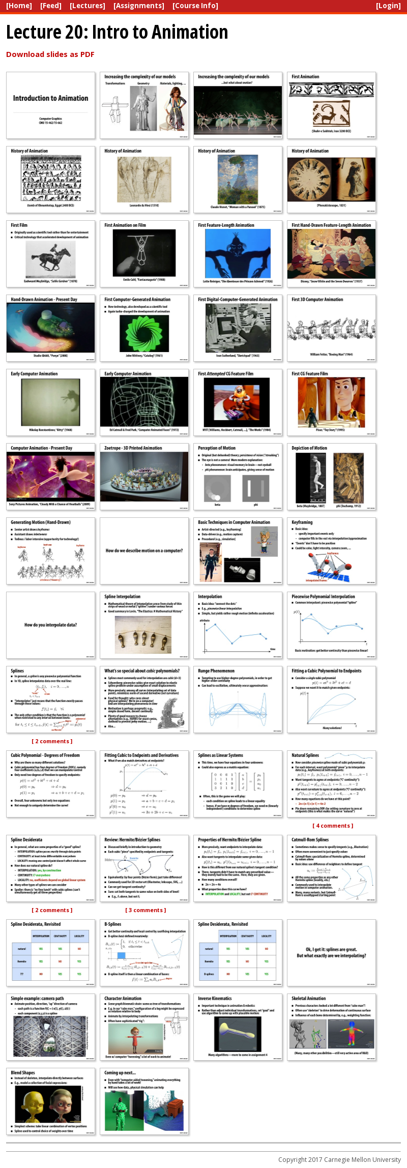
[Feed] (51, 5)
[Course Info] (195, 5)
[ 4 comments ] (332, 825)
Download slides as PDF (50, 54)
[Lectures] (87, 5)
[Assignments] (138, 5)
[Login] (388, 5)
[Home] (19, 5)
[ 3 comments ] (145, 910)
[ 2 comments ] (52, 741)
